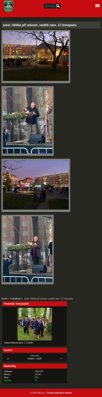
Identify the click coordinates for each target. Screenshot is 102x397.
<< (8, 358)
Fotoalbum (15, 298)
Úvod (4, 298)
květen (31, 358)
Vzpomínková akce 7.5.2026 (18, 342)
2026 (39, 358)
